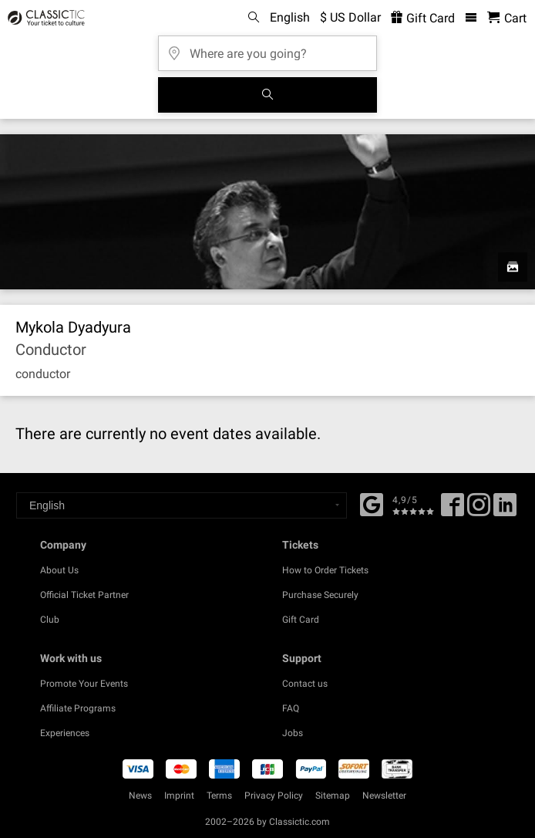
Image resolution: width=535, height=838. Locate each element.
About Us (59, 570)
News (140, 795)
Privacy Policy (273, 795)
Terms (219, 795)
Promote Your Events (84, 683)
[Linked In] (504, 510)
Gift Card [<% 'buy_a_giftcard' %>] (423, 18)
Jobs (292, 733)
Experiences (64, 733)
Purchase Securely (320, 595)
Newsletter (384, 795)
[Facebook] (371, 503)
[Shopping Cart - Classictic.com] (507, 18)
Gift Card (300, 619)
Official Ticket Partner (84, 595)
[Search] (267, 95)
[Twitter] (478, 510)
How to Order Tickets (325, 570)
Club (49, 619)
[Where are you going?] (267, 48)
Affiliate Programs (78, 708)
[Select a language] (181, 505)
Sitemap (332, 795)
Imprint (179, 795)
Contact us (305, 683)
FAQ (290, 708)
